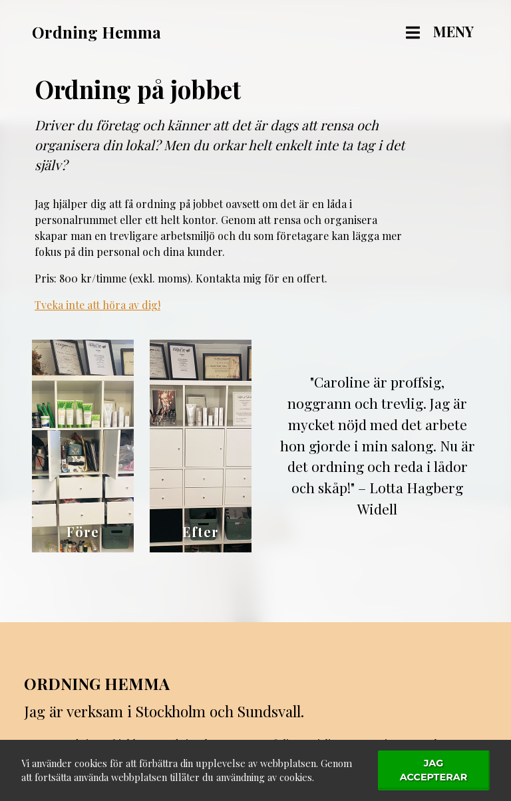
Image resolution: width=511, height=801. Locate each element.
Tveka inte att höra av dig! (97, 305)
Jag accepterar (434, 770)
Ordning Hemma (97, 683)
